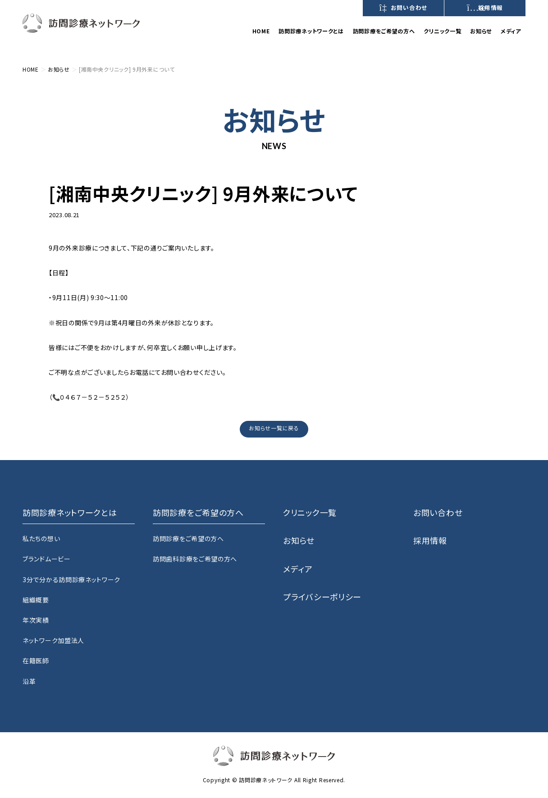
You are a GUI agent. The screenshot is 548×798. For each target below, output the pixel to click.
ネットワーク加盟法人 (53, 640)
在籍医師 (36, 660)
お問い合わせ (403, 7)
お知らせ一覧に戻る (274, 428)
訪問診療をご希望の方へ (188, 538)
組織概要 (36, 599)
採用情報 (485, 7)
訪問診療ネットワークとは (311, 31)
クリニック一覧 (442, 31)
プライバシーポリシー (322, 596)
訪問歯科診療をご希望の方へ (195, 558)
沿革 (29, 681)
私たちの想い (41, 538)
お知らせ (481, 31)
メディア (511, 31)
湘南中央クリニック (119, 214)
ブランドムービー (47, 558)
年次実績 (36, 620)
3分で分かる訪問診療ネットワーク (71, 579)
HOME (261, 31)
